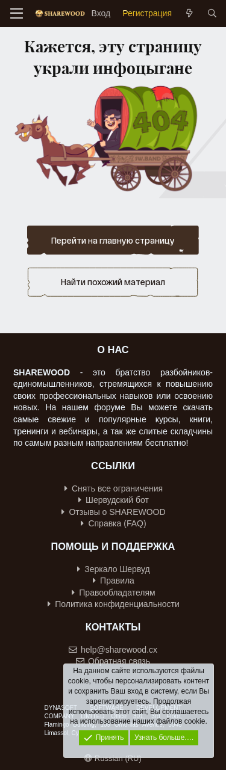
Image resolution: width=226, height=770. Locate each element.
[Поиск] (212, 14)
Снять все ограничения (113, 488)
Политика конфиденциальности (114, 604)
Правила (113, 580)
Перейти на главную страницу (113, 240)
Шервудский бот (113, 500)
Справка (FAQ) (113, 523)
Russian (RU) (113, 758)
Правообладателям (113, 592)
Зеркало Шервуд (113, 569)
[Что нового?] (189, 14)
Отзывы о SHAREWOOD (113, 512)
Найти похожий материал (113, 282)
